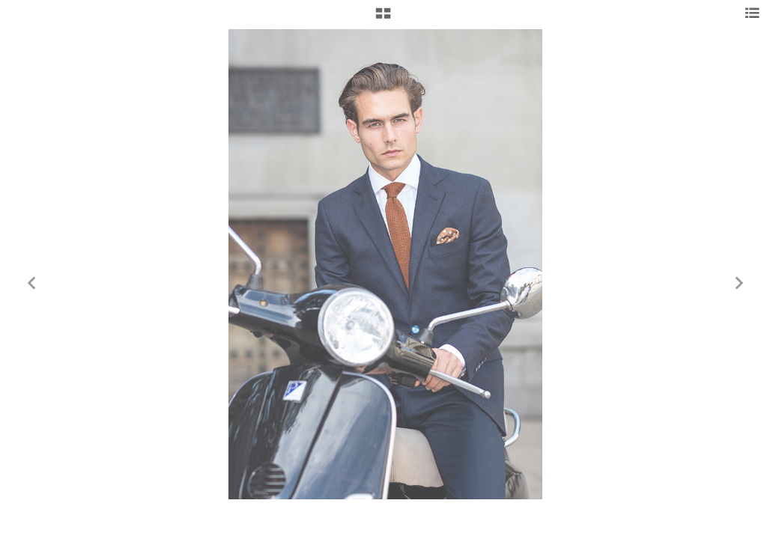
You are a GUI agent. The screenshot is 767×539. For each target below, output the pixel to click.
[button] (383, 18)
